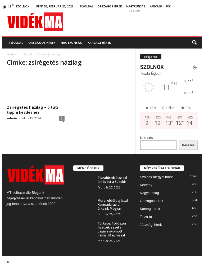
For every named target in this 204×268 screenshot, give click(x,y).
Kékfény (146, 185)
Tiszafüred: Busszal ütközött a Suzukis (112, 179)
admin (12, 118)
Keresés (146, 138)
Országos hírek (109, 6)
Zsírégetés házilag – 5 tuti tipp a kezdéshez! (32, 109)
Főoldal (86, 6)
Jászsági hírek (151, 225)
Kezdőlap (12, 54)
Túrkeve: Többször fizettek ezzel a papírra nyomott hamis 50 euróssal (112, 229)
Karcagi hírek (160, 6)
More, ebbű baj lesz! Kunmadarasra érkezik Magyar (113, 204)
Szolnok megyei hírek (156, 177)
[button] (194, 43)
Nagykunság (136, 6)
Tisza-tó (146, 217)
